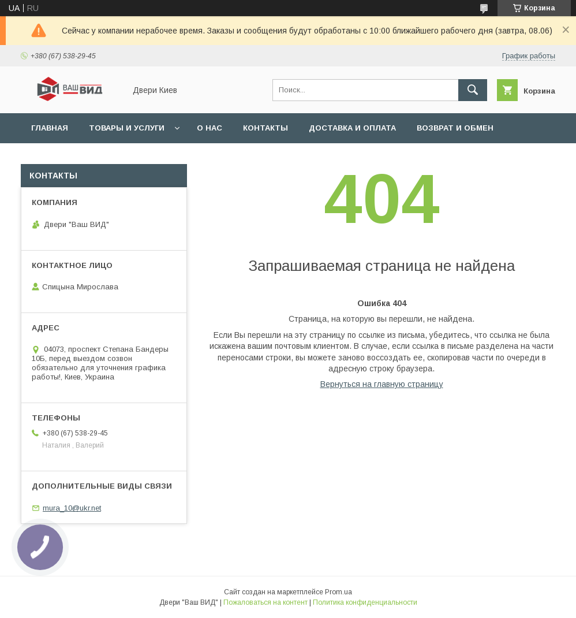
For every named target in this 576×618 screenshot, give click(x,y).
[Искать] (472, 90)
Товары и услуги (126, 128)
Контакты (265, 128)
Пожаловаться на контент (265, 602)
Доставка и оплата (352, 128)
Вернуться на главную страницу (381, 384)
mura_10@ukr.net (72, 508)
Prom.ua (338, 592)
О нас (209, 128)
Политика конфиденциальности (365, 602)
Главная (49, 128)
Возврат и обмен (455, 128)
